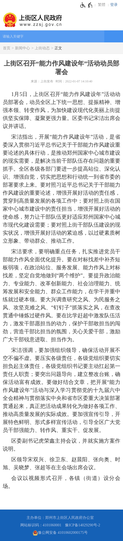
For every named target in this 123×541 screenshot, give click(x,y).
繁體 (101, 5)
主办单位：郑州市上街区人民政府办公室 (60, 518)
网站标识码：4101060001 (41, 525)
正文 (58, 48)
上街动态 (42, 48)
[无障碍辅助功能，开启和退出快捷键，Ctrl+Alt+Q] (86, 5)
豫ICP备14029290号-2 (82, 525)
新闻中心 (22, 48)
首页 (6, 48)
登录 (114, 5)
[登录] (115, 5)
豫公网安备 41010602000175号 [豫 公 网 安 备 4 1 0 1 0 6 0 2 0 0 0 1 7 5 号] (60, 533)
